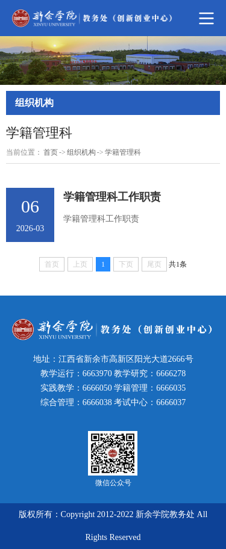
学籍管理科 (123, 152)
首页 (50, 152)
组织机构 (81, 152)
